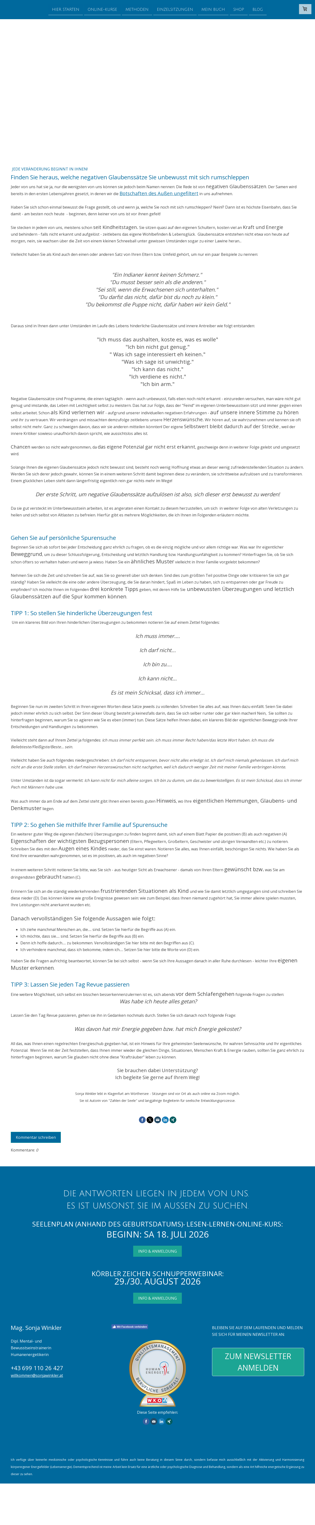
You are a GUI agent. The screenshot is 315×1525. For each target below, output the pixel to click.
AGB (32, 1507)
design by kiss (20, 1518)
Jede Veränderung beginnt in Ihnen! (50, 169)
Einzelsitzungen (175, 9)
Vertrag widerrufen (70, 1512)
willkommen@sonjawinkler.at (37, 1375)
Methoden (137, 9)
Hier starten (65, 9)
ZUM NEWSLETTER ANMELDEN (258, 1362)
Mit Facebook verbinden (129, 1327)
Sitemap (43, 1512)
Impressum (18, 1507)
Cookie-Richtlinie (22, 1512)
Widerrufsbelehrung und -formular (64, 1507)
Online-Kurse (102, 9)
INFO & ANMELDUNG (157, 1251)
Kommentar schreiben (36, 1137)
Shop (238, 9)
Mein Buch (213, 9)
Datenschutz (155, 1507)
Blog (257, 9)
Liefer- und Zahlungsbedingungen (250, 1494)
